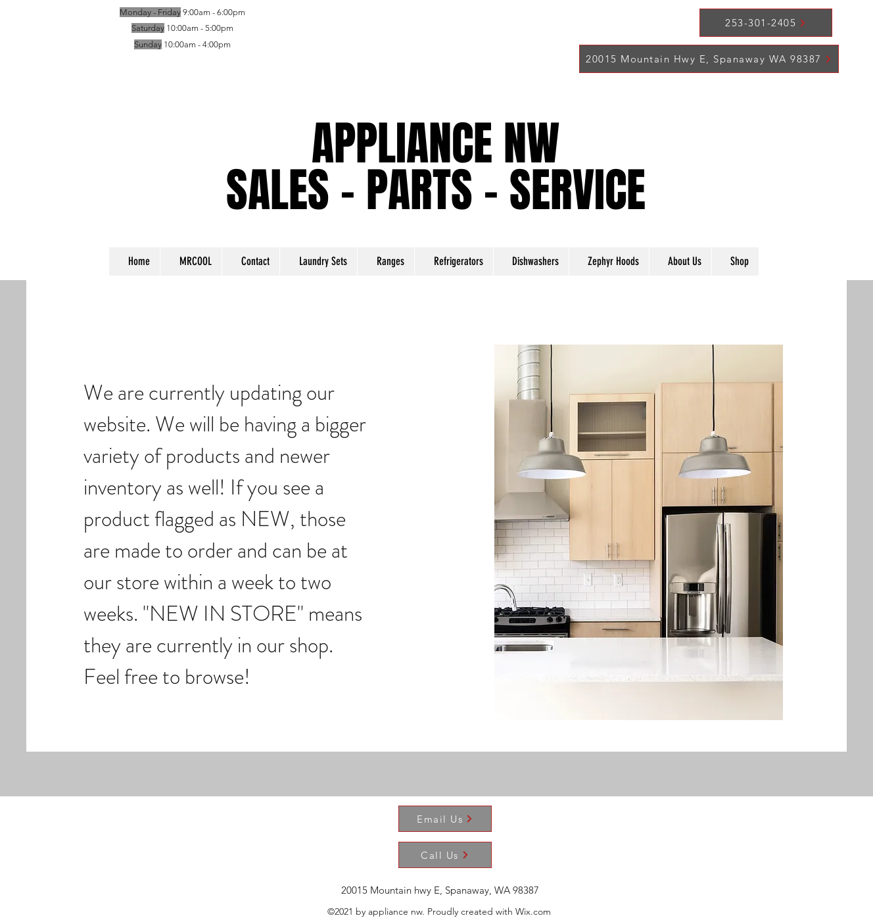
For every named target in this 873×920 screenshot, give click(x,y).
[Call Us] (445, 855)
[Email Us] (445, 819)
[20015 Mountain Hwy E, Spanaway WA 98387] (709, 59)
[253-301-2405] (765, 23)
